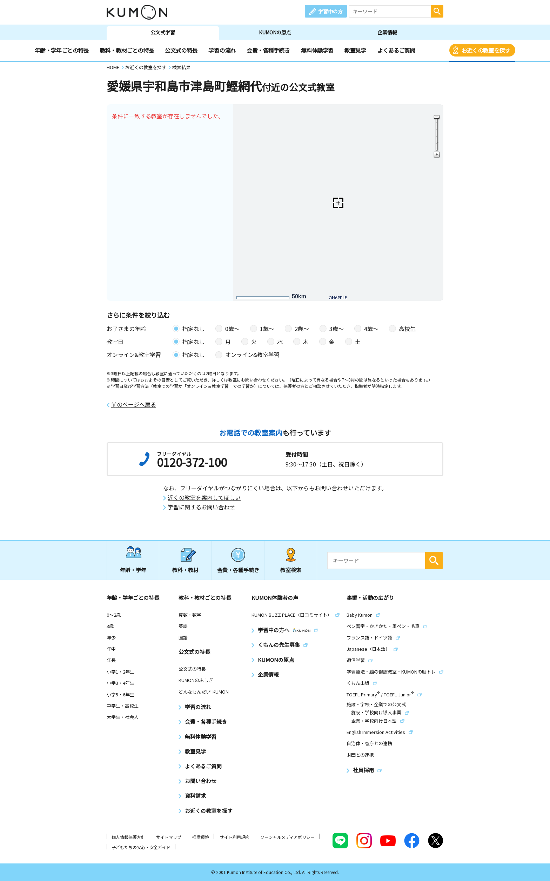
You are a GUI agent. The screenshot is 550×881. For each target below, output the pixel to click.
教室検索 (290, 570)
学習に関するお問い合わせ (201, 507)
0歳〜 (232, 328)
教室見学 (355, 50)
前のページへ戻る (133, 404)
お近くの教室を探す (486, 50)
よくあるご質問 (396, 50)
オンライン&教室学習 (252, 354)
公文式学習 (162, 32)
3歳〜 (336, 328)
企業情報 (387, 32)
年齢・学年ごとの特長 (62, 50)
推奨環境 (200, 837)
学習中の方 (330, 11)
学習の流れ (221, 50)
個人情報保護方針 (128, 837)
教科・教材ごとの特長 (127, 50)
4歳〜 (371, 328)
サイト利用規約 (234, 837)
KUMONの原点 (275, 32)
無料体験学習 (317, 50)
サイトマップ (168, 837)
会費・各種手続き (268, 50)
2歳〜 (302, 328)
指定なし (193, 328)
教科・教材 (185, 570)
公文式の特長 (181, 50)
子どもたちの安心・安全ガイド (141, 847)
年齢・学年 (133, 570)
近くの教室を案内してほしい (204, 497)
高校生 (407, 328)
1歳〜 (267, 328)
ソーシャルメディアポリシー (287, 837)
